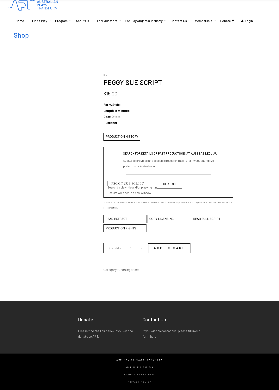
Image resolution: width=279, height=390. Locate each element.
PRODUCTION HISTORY (122, 136)
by (105, 75)
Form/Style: (112, 105)
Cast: (107, 117)
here (153, 336)
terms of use (112, 208)
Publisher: (110, 123)
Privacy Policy (140, 382)
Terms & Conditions (139, 374)
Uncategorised (129, 270)
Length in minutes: (116, 111)
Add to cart (169, 248)
